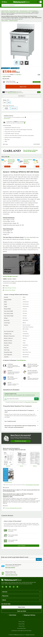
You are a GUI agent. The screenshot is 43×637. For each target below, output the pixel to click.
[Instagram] (2, 587)
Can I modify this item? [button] (10, 421)
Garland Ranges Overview (10, 276)
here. (28, 239)
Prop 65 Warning (21, 360)
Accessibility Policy (21, 628)
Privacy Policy (34, 402)
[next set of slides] (40, 163)
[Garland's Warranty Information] (35, 458)
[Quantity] (4, 87)
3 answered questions (13, 20)
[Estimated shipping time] (25, 123)
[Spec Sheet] (8, 458)
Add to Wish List (21, 95)
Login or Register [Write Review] (21, 545)
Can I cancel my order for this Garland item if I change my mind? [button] (19, 411)
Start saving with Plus (10, 567)
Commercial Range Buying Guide (17, 508)
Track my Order (21, 611)
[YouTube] (6, 587)
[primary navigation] (4, 2)
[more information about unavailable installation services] (25, 117)
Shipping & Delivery (28, 615)
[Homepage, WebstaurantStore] (21, 2)
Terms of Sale (21, 621)
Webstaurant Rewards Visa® (13, 92)
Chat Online (12, 615)
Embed (14, 278)
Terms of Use (27, 402)
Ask (36, 398)
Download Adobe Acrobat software (32, 484)
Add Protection (37, 81)
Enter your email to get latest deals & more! (14, 557)
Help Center (21, 607)
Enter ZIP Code (7, 118)
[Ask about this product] (21, 399)
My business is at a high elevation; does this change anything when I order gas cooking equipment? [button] (20, 426)
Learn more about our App (11, 574)
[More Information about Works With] (9, 156)
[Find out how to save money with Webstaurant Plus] (2, 160)
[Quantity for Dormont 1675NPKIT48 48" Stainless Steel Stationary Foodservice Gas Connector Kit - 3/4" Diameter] (35, 166)
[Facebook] (10, 587)
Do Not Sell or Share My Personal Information (21, 630)
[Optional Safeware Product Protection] (8, 475)
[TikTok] (14, 587)
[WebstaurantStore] (19, 580)
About (5, 278)
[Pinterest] (17, 587)
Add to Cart (7, 166)
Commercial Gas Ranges (10, 290)
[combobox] (21, 5)
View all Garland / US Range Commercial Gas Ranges (30, 151)
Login (3, 76)
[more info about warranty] (17, 82)
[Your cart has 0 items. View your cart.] (39, 2)
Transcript (9, 278)
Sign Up (39, 559)
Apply (39, 92)
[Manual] (21, 458)
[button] (16, 63)
